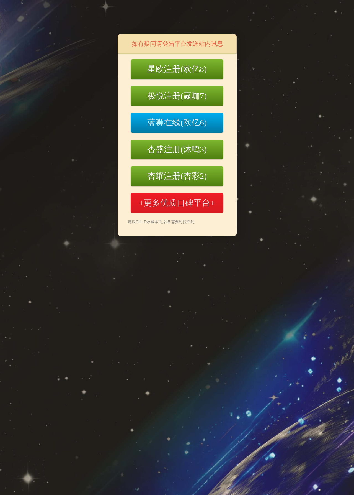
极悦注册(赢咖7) (177, 95)
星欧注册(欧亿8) (177, 68)
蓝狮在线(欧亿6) (177, 122)
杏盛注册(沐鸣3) (177, 149)
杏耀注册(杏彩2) (177, 175)
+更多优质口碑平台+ (177, 202)
